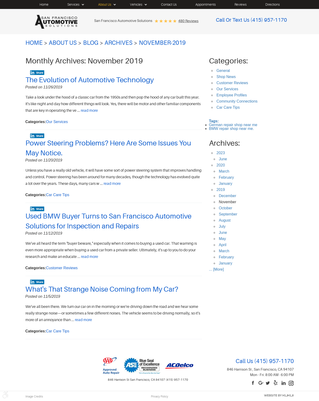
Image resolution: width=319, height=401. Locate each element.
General (223, 71)
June (223, 159)
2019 (221, 190)
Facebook (253, 383)
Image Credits (34, 396)
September (228, 214)
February (226, 177)
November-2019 (162, 43)
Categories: (228, 61)
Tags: (214, 121)
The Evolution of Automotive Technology (89, 80)
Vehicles (136, 4)
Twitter (268, 383)
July (222, 226)
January (225, 184)
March (224, 171)
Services (73, 4)
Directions (272, 4)
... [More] (216, 269)
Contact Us (169, 4)
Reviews (240, 4)
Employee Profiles (232, 95)
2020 (221, 165)
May (222, 239)
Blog (90, 43)
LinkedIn (283, 383)
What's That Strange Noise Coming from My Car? (101, 289)
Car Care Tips (57, 195)
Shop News (226, 77)
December (227, 196)
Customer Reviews (62, 268)
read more (89, 110)
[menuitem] (44, 4)
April (222, 245)
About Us (104, 4)
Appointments (205, 4)
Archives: (224, 143)
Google (261, 383)
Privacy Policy (159, 396)
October (225, 208)
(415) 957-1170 (273, 361)
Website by (279, 395)
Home (44, 4)
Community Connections (237, 101)
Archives (119, 43)
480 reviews (188, 21)
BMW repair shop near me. (231, 129)
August (225, 220)
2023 (221, 153)
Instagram (291, 383)
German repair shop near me (233, 125)
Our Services (57, 122)
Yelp (276, 383)
